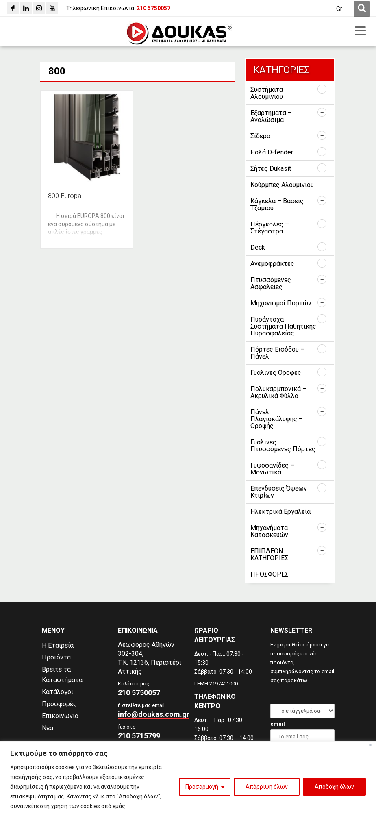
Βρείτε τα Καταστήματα (62, 675)
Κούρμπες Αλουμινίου (282, 185)
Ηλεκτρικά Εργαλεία (280, 512)
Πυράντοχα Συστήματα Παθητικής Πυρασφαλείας (283, 326)
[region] (188, 779)
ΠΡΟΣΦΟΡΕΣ (269, 574)
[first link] (362, 9)
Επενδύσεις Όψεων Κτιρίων (278, 492)
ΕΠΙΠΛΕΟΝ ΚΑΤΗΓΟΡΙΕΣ (269, 554)
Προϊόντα (56, 657)
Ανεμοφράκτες (272, 264)
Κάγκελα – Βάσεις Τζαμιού (277, 204)
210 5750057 (139, 692)
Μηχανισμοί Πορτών (280, 303)
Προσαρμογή (201, 786)
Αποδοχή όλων (334, 786)
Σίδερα (260, 136)
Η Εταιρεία (58, 645)
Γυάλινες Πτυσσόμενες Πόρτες (282, 445)
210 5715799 (139, 735)
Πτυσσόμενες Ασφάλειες (270, 283)
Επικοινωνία (60, 716)
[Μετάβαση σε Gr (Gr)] (339, 9)
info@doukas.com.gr (153, 714)
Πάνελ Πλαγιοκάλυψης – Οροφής (276, 419)
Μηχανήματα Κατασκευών (269, 531)
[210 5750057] (153, 8)
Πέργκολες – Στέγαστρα (269, 227)
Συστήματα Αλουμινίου (266, 93)
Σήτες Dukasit (270, 168)
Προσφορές (59, 704)
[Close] (370, 745)
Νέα (47, 728)
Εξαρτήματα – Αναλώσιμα (271, 116)
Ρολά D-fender (271, 152)
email (277, 724)
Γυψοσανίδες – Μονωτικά (272, 468)
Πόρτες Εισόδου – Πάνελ (277, 353)
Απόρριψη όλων (267, 786)
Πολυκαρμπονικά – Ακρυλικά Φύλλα (278, 392)
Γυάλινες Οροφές (275, 372)
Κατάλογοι (57, 692)
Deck (257, 247)
